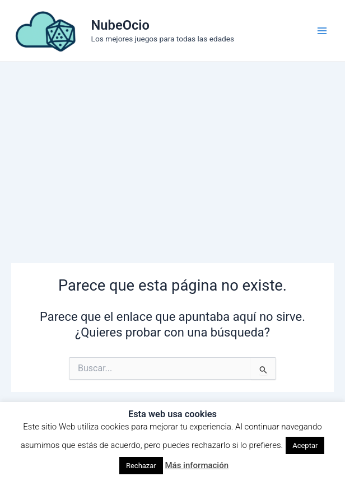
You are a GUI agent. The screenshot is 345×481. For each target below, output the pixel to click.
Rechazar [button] (141, 465)
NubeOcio (120, 25)
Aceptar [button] (305, 445)
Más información (197, 465)
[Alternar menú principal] (322, 31)
